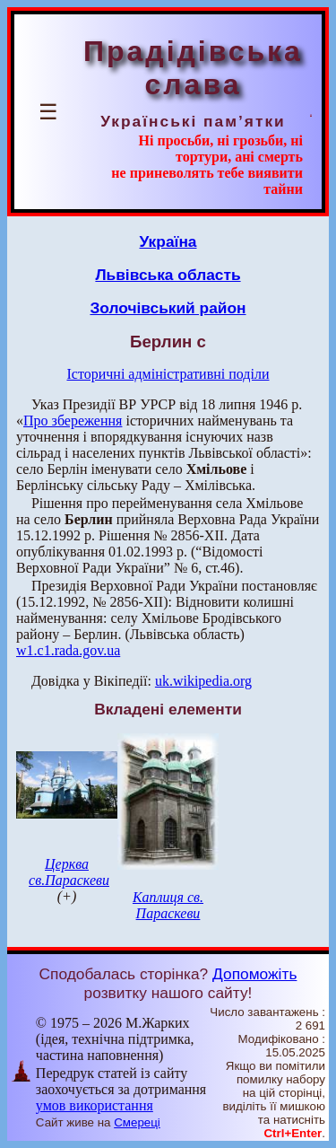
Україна (168, 241)
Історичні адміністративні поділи (168, 373)
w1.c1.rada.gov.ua (68, 650)
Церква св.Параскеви (69, 872)
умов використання (94, 1105)
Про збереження (72, 420)
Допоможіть (254, 974)
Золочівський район (168, 308)
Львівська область (167, 275)
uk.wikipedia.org (203, 680)
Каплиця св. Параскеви (168, 905)
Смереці (137, 1122)
